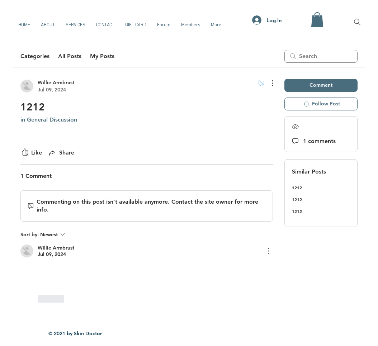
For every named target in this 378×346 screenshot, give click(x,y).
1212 (297, 187)
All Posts (69, 56)
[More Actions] (268, 83)
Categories (34, 56)
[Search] (357, 21)
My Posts (102, 56)
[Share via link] (61, 152)
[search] (321, 56)
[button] (317, 19)
